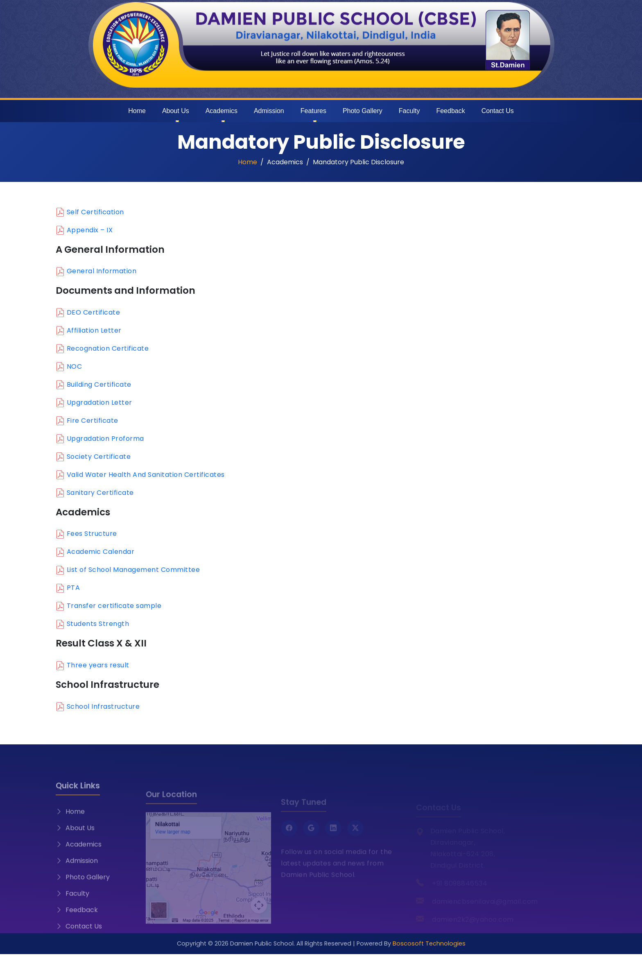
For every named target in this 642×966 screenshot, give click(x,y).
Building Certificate (99, 384)
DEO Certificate (93, 312)
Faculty (409, 110)
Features (313, 110)
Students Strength (98, 623)
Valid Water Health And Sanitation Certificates (146, 474)
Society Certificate (99, 456)
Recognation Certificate (108, 348)
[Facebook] (289, 835)
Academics (221, 110)
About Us (175, 110)
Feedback (450, 110)
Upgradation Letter (99, 402)
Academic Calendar (101, 551)
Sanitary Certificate (100, 492)
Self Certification (95, 212)
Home (137, 110)
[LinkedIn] (333, 835)
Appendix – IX (90, 230)
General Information (102, 271)
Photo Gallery (362, 110)
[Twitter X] (355, 835)
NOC (74, 366)
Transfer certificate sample (114, 605)
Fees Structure (92, 533)
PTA (73, 587)
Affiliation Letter (94, 330)
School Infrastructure (103, 706)
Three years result (98, 665)
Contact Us (498, 110)
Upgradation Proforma (105, 438)
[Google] (311, 835)
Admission (269, 110)
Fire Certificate (92, 420)
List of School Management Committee (133, 569)
